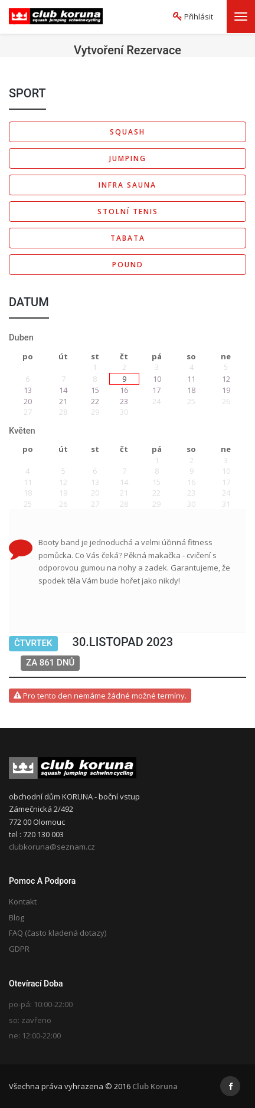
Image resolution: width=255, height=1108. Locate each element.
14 (63, 390)
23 (124, 401)
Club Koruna (155, 1086)
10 (157, 378)
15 (95, 390)
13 (28, 390)
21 (63, 401)
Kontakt (23, 901)
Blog (16, 917)
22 (95, 401)
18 (191, 390)
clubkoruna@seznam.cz (52, 846)
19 (226, 390)
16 (124, 390)
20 (28, 401)
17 (156, 390)
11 (191, 378)
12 (226, 378)
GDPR (19, 948)
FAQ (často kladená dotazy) (57, 932)
